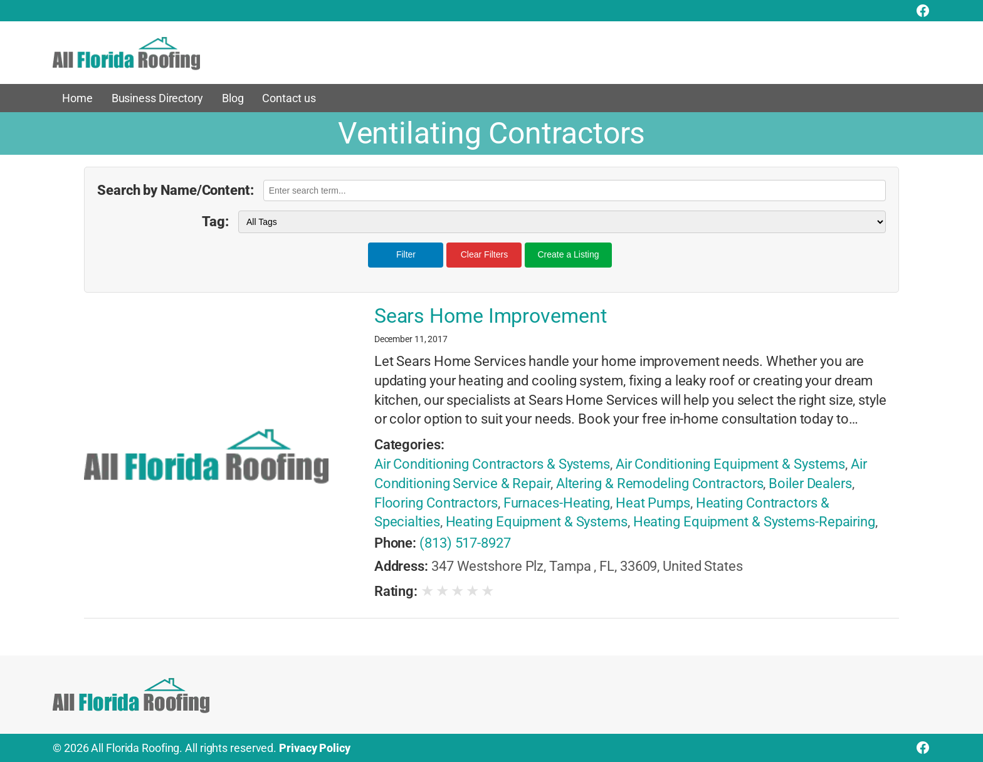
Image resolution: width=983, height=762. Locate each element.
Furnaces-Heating (556, 503)
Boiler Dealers (810, 483)
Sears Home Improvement (490, 316)
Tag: (215, 221)
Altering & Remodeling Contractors (660, 483)
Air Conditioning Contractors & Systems (492, 464)
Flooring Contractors (436, 503)
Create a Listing (568, 254)
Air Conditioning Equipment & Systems (730, 464)
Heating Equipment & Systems (537, 522)
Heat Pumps (653, 503)
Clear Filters (484, 254)
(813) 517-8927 (465, 543)
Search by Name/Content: (175, 190)
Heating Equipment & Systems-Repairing (754, 522)
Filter (406, 254)
